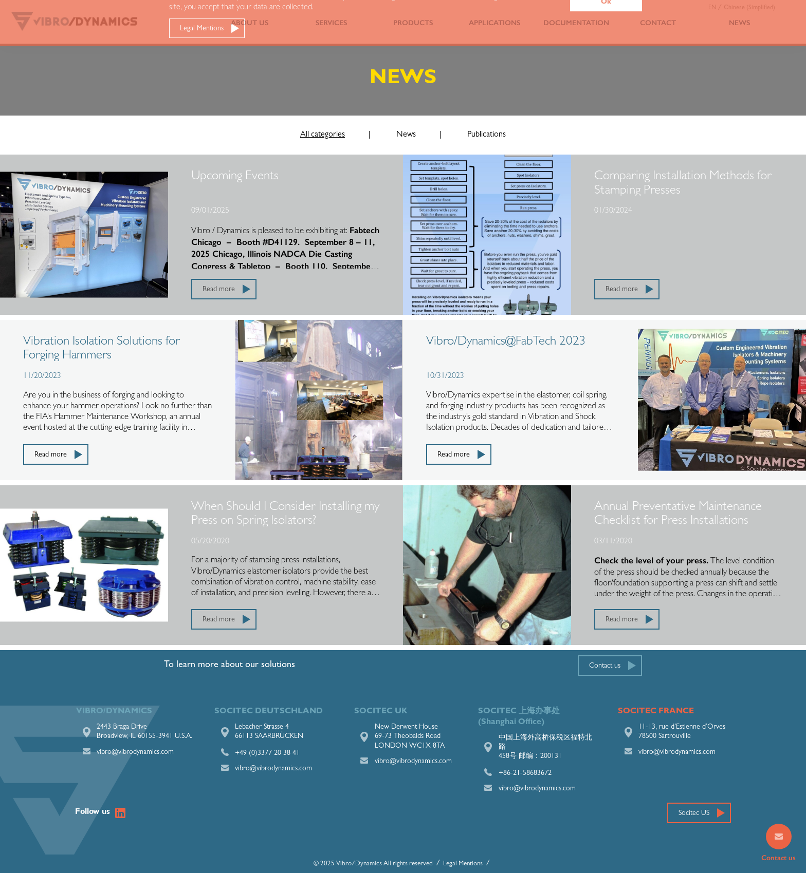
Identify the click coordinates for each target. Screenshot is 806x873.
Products (413, 22)
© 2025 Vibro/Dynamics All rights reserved (373, 864)
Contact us (604, 666)
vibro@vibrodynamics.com (135, 752)
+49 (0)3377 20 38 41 (267, 753)
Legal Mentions (463, 864)
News (739, 22)
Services (331, 22)
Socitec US (694, 813)
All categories (322, 135)
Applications (494, 22)
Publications (486, 135)
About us (249, 22)
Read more (219, 289)
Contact (658, 22)
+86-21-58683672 (525, 773)
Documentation (576, 22)
